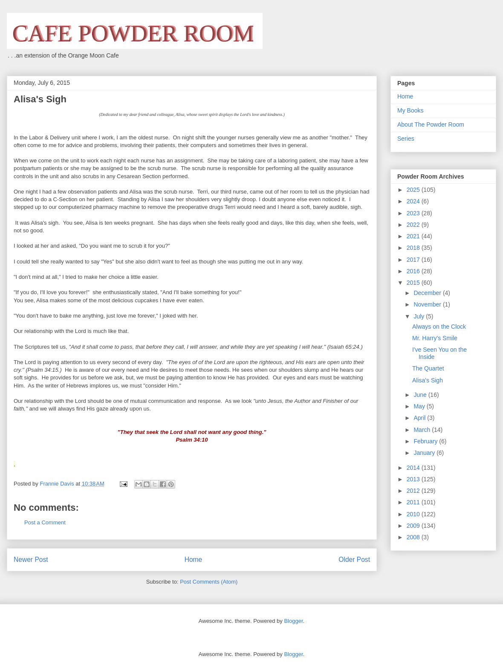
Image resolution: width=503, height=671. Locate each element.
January (425, 452)
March (422, 429)
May (419, 406)
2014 (414, 467)
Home (193, 559)
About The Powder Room (430, 124)
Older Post (354, 559)
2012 (414, 490)
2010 (414, 514)
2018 (414, 247)
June (420, 394)
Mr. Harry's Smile (434, 338)
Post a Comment (45, 522)
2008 (414, 537)
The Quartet (428, 368)
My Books (410, 110)
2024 (414, 201)
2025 (414, 189)
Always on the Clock (439, 326)
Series (405, 138)
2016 (414, 271)
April (420, 417)
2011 (414, 502)
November (427, 304)
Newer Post (31, 559)
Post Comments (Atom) (208, 581)
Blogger (293, 621)
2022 (414, 224)
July (419, 316)
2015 (414, 282)
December (427, 292)
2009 (414, 525)
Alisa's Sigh (427, 380)
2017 (414, 259)
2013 (414, 479)
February (426, 441)
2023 (414, 213)
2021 (414, 236)
